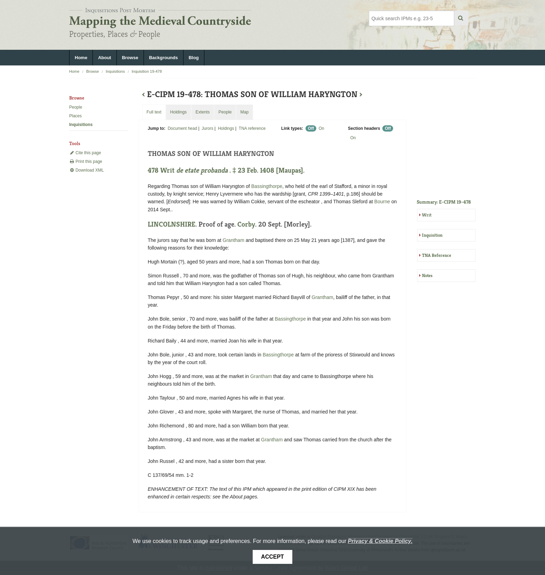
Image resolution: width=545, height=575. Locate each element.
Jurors (207, 128)
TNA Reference (436, 255)
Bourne (382, 201)
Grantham (233, 240)
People (75, 107)
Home (81, 57)
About (104, 57)
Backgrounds (163, 57)
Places (75, 115)
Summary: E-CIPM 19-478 (444, 202)
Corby (246, 224)
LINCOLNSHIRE (171, 224)
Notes (427, 275)
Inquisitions (115, 71)
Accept (272, 557)
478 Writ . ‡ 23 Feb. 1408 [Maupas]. (226, 170)
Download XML (86, 170)
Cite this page (85, 152)
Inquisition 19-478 (147, 71)
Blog (194, 57)
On (321, 128)
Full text (153, 112)
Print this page (85, 161)
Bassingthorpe (267, 186)
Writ (426, 215)
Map (244, 112)
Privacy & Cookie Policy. (380, 541)
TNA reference (252, 128)
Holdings (226, 128)
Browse (130, 57)
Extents (202, 112)
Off (311, 128)
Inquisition (432, 235)
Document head (182, 128)
